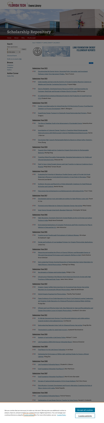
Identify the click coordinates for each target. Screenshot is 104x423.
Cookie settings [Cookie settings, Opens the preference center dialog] (85, 416)
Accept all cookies (85, 410)
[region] (52, 412)
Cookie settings (29, 415)
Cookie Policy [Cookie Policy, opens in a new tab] (61, 415)
